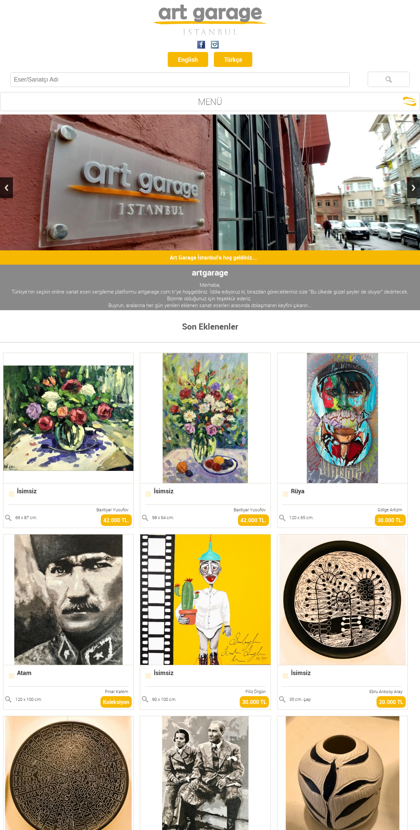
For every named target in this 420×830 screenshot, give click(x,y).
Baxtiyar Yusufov (112, 510)
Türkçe (233, 59)
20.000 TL (391, 702)
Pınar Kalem (116, 691)
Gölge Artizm (390, 510)
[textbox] (180, 79)
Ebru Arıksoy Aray (385, 691)
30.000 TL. (390, 520)
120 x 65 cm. (301, 517)
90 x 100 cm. (164, 699)
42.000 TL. (116, 520)
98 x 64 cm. (163, 517)
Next (413, 187)
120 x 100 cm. (28, 699)
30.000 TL (254, 702)
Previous (6, 187)
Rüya (298, 491)
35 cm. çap (300, 699)
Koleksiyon (116, 702)
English (188, 59)
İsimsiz (27, 491)
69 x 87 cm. (26, 517)
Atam (24, 673)
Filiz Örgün (255, 691)
